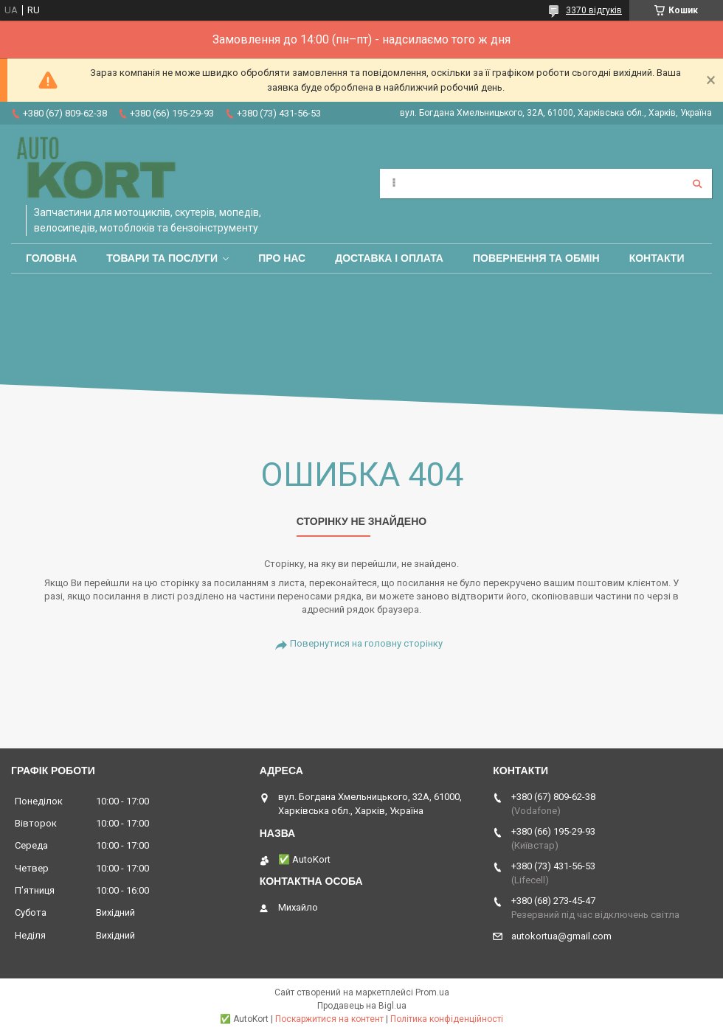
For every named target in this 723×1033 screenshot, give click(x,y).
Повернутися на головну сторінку (366, 643)
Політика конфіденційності (446, 1019)
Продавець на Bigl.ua (362, 1006)
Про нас (281, 258)
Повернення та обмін (536, 258)
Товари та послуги (162, 258)
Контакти (657, 258)
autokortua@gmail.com (561, 936)
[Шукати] (697, 183)
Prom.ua (432, 992)
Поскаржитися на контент (329, 1019)
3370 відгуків (594, 10)
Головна (51, 258)
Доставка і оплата (389, 258)
